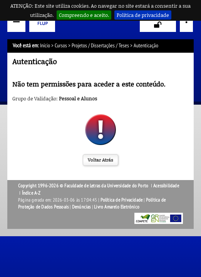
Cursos (61, 45)
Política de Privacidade (121, 200)
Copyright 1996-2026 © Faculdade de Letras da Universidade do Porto (83, 186)
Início (45, 45)
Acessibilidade (166, 186)
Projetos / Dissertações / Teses (100, 45)
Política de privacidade (143, 15)
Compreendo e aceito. (84, 15)
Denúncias (81, 207)
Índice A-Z (31, 193)
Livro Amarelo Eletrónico (116, 207)
